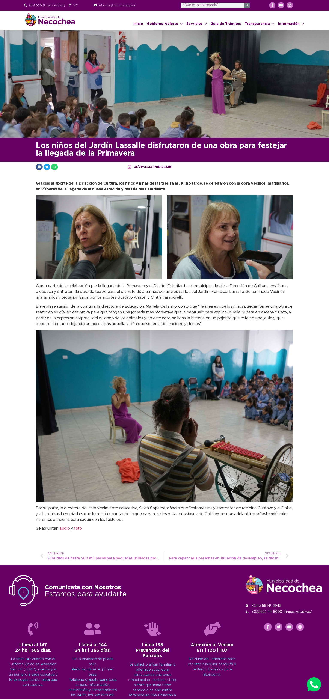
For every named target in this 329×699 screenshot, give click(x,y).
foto (78, 528)
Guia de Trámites (226, 24)
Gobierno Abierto (165, 24)
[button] (39, 167)
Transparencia (259, 24)
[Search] (247, 5)
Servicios (196, 24)
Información (291, 24)
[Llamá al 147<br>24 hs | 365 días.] (33, 690)
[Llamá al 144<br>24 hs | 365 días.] (93, 690)
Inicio (138, 24)
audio (65, 528)
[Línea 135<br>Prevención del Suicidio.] (152, 690)
